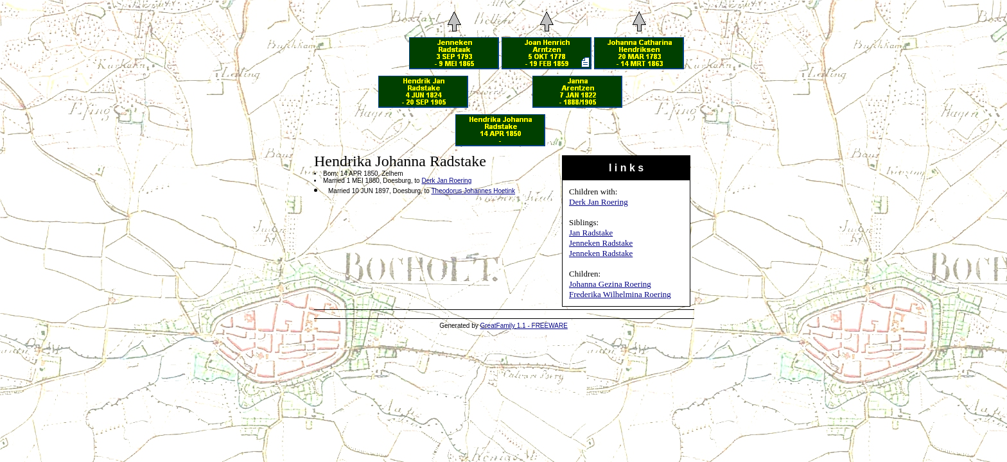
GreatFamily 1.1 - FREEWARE (524, 325)
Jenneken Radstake (601, 243)
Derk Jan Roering (598, 202)
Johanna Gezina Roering (610, 284)
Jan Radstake (591, 232)
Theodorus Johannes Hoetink (473, 190)
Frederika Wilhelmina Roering (620, 294)
